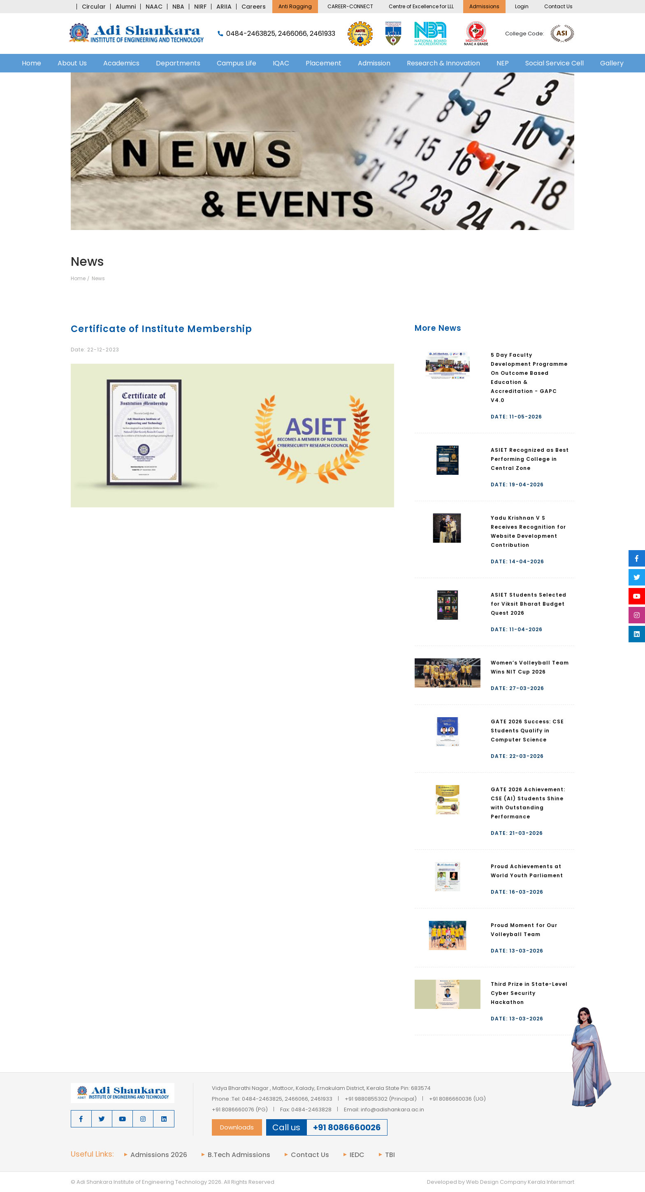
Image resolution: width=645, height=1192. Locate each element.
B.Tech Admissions (239, 1155)
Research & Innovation (443, 63)
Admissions (484, 6)
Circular (94, 6)
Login (522, 6)
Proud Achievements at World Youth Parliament (527, 871)
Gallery (612, 63)
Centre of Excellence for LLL (421, 6)
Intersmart (560, 1182)
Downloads (237, 1127)
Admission (374, 63)
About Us (72, 63)
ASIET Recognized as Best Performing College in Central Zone (530, 459)
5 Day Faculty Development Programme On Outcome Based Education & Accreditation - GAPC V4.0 (529, 377)
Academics (121, 63)
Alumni (126, 6)
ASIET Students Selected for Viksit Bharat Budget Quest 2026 (528, 603)
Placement (323, 63)
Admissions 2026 (158, 1155)
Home (31, 63)
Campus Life (236, 63)
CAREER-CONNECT (350, 6)
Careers (253, 6)
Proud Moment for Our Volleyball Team (524, 930)
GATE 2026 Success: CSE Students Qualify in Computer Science (527, 730)
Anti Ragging (295, 6)
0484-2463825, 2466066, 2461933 (276, 33)
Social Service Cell (554, 63)
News (98, 278)
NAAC (154, 6)
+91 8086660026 (347, 1127)
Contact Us (558, 6)
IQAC (281, 63)
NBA (178, 6)
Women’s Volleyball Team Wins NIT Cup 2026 (530, 667)
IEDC (357, 1155)
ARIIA (224, 6)
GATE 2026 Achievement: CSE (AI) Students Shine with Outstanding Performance (528, 803)
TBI (390, 1155)
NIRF (200, 6)
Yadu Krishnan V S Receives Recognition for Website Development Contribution (528, 531)
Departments (178, 63)
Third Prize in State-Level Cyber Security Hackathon (529, 993)
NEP (503, 63)
